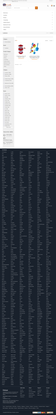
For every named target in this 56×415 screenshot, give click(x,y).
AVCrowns (48, 165)
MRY (47, 291)
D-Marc (47, 195)
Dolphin (47, 204)
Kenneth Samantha (5, 264)
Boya (29, 177)
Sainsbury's (39, 328)
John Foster (48, 256)
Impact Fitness (31, 249)
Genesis (21, 227)
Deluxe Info (31, 396)
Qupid (47, 316)
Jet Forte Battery (14, 256)
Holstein (30, 242)
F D (2, 217)
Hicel (12, 241)
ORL (2, 303)
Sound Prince (13, 345)
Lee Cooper (48, 269)
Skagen (38, 338)
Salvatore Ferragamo (15, 330)
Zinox (38, 382)
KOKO (47, 266)
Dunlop (3, 207)
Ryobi (12, 328)
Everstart (39, 215)
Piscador (12, 309)
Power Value (39, 311)
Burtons (12, 180)
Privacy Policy (31, 393)
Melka (47, 284)
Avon (21, 167)
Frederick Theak (49, 220)
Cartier (38, 183)
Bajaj (29, 167)
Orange (47, 301)
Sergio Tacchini (22, 335)
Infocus (30, 251)
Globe (3, 231)
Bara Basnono (13, 168)
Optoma (30, 301)
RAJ (20, 318)
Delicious (12, 200)
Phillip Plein (30, 308)
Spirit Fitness (31, 345)
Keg (2, 262)
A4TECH (21, 152)
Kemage (21, 262)
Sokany (21, 341)
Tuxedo (3, 365)
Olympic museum (5, 301)
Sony (29, 343)
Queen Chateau (31, 316)
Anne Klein (13, 160)
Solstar (12, 343)
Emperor (12, 212)
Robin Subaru (13, 323)
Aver (3, 167)
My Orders (14, 406)
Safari (21, 328)
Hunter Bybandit (14, 247)
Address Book (48, 393)
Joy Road (21, 257)
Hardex (12, 237)
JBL (46, 254)
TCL (38, 354)
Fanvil (21, 217)
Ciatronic (30, 187)
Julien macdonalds (32, 257)
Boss (20, 177)
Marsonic (21, 281)
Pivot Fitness (22, 309)
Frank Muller (39, 220)
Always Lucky (4, 157)
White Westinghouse (6, 377)
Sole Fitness (31, 341)
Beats (38, 168)
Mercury (3, 286)
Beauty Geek (48, 168)
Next (11, 296)
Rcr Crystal (39, 318)
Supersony (30, 350)
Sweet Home (4, 351)
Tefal (38, 356)
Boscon (3, 177)
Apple (12, 162)
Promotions (36, 406)
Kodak (38, 266)
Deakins (30, 199)
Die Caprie (48, 202)
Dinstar (12, 204)
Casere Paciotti (4, 185)
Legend (12, 271)
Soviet (21, 345)
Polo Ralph (4, 311)
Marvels (30, 281)
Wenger (3, 376)
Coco (29, 190)
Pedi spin (30, 306)
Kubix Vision (22, 267)
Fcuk (3, 219)
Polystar (12, 311)
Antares (30, 160)
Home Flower (48, 242)
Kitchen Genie (48, 264)
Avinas (12, 167)
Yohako (30, 381)
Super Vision (13, 350)
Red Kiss (30, 320)
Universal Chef (48, 365)
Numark (3, 299)
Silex (38, 336)
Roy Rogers (22, 326)
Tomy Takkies (4, 361)
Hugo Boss (4, 247)
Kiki (29, 264)
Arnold (12, 163)
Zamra (47, 381)
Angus (38, 158)
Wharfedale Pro (40, 376)
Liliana (3, 274)
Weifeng (38, 374)
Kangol (47, 259)
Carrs (29, 183)
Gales (47, 224)
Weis (47, 374)
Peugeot (3, 308)
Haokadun (30, 236)
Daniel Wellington (5, 199)
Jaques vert (31, 254)
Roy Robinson (13, 326)
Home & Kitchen (6, 27)
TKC (29, 359)
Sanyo (3, 331)
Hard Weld (4, 237)
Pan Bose (12, 304)
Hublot (47, 246)
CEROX (38, 185)
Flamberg (48, 219)
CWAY (47, 194)
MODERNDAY (4, 289)
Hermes (21, 239)
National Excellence (40, 293)
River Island (4, 323)
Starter (12, 346)
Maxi (38, 283)
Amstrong (48, 157)
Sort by (46, 40)
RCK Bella (30, 318)
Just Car (47, 257)
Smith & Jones (48, 340)
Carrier (21, 183)
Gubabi (47, 232)
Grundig (38, 232)
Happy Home (39, 236)
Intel (47, 251)
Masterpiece (4, 283)
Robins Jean (22, 323)
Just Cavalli (4, 259)
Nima (3, 298)
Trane (21, 364)
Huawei (38, 246)
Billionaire (39, 172)
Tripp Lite (39, 364)
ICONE (38, 247)
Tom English (39, 359)
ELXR (29, 210)
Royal (30, 326)
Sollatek (3, 343)
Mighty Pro (22, 288)
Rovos (47, 325)
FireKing (30, 219)
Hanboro (3, 236)
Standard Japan (5, 346)
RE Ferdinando (49, 318)
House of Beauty (5, 246)
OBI (38, 299)
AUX (38, 165)
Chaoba (47, 185)
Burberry (3, 180)
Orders (47, 391)
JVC (20, 259)
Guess (12, 234)
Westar (12, 376)
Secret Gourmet (13, 333)
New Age (39, 294)
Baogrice (3, 168)
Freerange (4, 222)
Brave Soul (4, 178)
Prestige (12, 313)
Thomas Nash (13, 358)
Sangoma (39, 330)
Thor (20, 358)
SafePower (31, 328)
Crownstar (30, 194)
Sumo (47, 346)
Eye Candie (48, 215)
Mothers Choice (5, 291)
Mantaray (48, 279)
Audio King (13, 165)
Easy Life (30, 207)
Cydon (12, 195)
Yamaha (3, 381)
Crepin (3, 194)
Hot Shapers (39, 244)
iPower (12, 252)
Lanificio (21, 269)
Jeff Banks (4, 256)
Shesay (21, 336)
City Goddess (22, 189)
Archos (21, 162)
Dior (20, 204)
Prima (30, 313)
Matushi (30, 283)
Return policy (22, 395)
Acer (3, 153)
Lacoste (38, 267)
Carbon (38, 182)
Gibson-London (13, 229)
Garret (21, 225)
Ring (29, 321)
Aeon (29, 153)
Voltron (30, 372)
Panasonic (21, 304)
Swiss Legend (13, 351)
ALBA (12, 155)
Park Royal (30, 304)
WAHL (3, 374)
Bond (38, 175)
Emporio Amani (22, 212)
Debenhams (39, 199)
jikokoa (30, 256)
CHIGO (12, 187)
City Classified (13, 189)
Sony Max (39, 343)
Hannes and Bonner (23, 236)
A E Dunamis (4, 152)
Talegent (47, 351)
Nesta (30, 294)
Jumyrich (38, 257)
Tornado (30, 361)
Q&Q (12, 316)
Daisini (30, 197)
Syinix (30, 351)
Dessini (21, 202)
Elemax (30, 209)
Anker (3, 160)
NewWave (4, 296)
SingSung (30, 338)
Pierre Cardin (48, 308)
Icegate (30, 247)
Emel (47, 210)
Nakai (21, 293)
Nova (29, 298)
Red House (22, 320)
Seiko (29, 333)
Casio (12, 185)
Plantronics (39, 309)
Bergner (12, 172)
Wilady (21, 377)
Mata (21, 283)
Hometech (13, 244)
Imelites (21, 249)
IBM (20, 247)
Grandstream (48, 231)
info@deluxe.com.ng (6, 398)
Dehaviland (48, 199)
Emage (38, 210)
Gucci (3, 234)
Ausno (21, 165)
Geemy (38, 225)
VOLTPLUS (22, 372)
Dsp (38, 205)
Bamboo (47, 167)
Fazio (47, 217)
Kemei (30, 262)
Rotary (38, 325)
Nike (38, 296)
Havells (38, 237)
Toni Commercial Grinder (14, 362)
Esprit (12, 214)
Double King (13, 205)
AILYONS (47, 153)
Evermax (30, 215)
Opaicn (21, 301)
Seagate (3, 333)
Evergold (3, 215)
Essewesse (22, 214)
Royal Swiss (48, 326)
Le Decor (39, 269)
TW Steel (12, 365)
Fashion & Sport (6, 22)
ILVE (2, 249)
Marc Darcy (4, 281)
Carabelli (30, 182)
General (3, 227)
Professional (48, 313)
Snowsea (3, 341)
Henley (12, 239)
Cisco (38, 187)
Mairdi (12, 279)
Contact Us (22, 396)
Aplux (3, 162)
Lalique (3, 269)
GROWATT (30, 232)
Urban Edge (22, 367)
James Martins (13, 254)
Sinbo (21, 338)
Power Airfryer (22, 311)
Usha (38, 367)
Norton (21, 298)
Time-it (3, 359)
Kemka (38, 262)
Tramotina (13, 364)
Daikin (21, 197)
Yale (47, 379)
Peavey (21, 306)
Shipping (23, 406)
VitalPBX (3, 372)
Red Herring (13, 320)
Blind (38, 173)
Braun (47, 177)
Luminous (48, 276)
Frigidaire (48, 222)
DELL (29, 200)
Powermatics (48, 311)
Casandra (48, 183)
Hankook (12, 236)
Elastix (38, 207)
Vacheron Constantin (50, 367)
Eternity (30, 214)
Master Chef (48, 281)
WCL (21, 374)
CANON (12, 182)
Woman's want (49, 377)
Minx (29, 288)
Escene (3, 214)
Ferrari (21, 219)
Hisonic (3, 242)
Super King (39, 348)
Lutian (3, 278)
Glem (38, 229)
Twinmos (21, 365)
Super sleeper (4, 350)
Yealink (12, 381)
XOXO (12, 379)
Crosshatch (22, 194)
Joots (3, 257)
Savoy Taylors (22, 331)
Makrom (30, 279)
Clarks (30, 189)
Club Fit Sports (22, 190)
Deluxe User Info (32, 395)
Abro (47, 152)
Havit (47, 237)
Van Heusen (22, 369)
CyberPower (4, 195)
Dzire (21, 207)
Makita (21, 279)
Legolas (21, 271)
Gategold (30, 225)
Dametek (48, 197)
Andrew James (31, 158)
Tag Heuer (39, 351)
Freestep (21, 222)
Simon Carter (4, 338)
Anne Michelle (22, 160)
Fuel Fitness (13, 224)
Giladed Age (22, 229)
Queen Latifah (39, 316)
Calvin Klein (4, 182)
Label (29, 267)
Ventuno (47, 369)
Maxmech (48, 283)
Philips (21, 308)
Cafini (30, 180)
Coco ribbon (39, 190)
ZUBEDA (21, 384)
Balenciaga (39, 167)
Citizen (3, 189)
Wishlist (47, 396)
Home (47, 32)
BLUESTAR (22, 175)
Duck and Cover (49, 205)
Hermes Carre (31, 239)
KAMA (38, 259)
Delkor (21, 200)
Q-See (3, 316)
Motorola (21, 291)
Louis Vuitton (22, 276)
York (38, 381)
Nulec (38, 298)
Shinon (30, 336)
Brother (21, 178)
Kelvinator (12, 262)
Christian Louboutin (23, 187)
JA (37, 252)
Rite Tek (47, 321)
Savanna (12, 331)
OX (20, 303)
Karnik (12, 261)
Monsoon (21, 289)
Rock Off (38, 323)
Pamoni (3, 304)
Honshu (30, 244)
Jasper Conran (40, 254)
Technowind (13, 356)
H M (20, 234)
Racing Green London (6, 318)
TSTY (47, 364)
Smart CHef (31, 340)
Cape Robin (22, 182)
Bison (12, 173)
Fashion (38, 217)
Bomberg (30, 175)
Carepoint (48, 182)
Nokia (12, 298)
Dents (12, 202)
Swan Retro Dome (49, 350)
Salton (3, 330)
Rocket (47, 323)
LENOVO (38, 271)
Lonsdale (48, 274)
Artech (21, 163)
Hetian (47, 239)
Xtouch (38, 379)
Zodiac (3, 384)
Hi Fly (3, 241)
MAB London (31, 278)
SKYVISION (4, 340)
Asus (29, 163)
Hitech (12, 242)
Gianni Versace (4, 229)
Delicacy (3, 200)
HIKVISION (30, 241)
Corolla (21, 192)
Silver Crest (48, 336)
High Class (22, 241)
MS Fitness (4, 293)
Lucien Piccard (39, 276)
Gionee (30, 229)
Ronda (21, 325)
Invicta (3, 252)
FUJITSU (21, 224)
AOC (38, 160)
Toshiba (38, 361)
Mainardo (48, 278)
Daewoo (3, 197)
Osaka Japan (13, 303)
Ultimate (38, 365)
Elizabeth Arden (5, 210)
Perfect (38, 306)
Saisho (47, 328)
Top (20, 361)
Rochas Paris (31, 323)
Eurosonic (48, 214)
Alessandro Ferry (23, 155)
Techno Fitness (49, 354)
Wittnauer (30, 377)
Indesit (47, 249)
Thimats (3, 358)
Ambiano (30, 157)
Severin (38, 335)
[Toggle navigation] (54, 6)
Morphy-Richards (40, 289)
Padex (38, 303)
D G (29, 195)
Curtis (38, 194)
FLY (11, 220)
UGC (29, 365)
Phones (4, 17)
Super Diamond (22, 348)
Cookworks (13, 192)
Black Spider (22, 173)
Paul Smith (4, 306)
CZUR (21, 195)
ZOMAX (12, 384)
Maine (3, 279)
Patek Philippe (48, 304)
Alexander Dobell (32, 155)
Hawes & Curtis (5, 239)
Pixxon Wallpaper (32, 309)
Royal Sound (39, 326)
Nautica (3, 294)
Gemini (47, 225)
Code (47, 190)
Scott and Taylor (49, 331)
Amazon (21, 157)
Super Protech (48, 348)
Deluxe (47, 200)
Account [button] (50, 0)
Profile (47, 390)
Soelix (12, 341)
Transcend (30, 364)
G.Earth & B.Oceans (40, 224)
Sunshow (3, 348)
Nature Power (48, 293)
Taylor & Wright (31, 354)
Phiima (12, 308)
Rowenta (3, 326)
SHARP (3, 336)
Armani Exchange (49, 162)
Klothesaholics (31, 266)
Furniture (5, 15)
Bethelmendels (31, 172)
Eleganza (21, 209)
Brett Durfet (13, 178)
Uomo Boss (13, 367)
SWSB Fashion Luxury (22, 352)
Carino (3, 183)
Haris (21, 237)
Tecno (21, 356)
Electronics (5, 12)
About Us (30, 390)
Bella (29, 170)
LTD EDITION (31, 276)
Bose (12, 177)
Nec (20, 294)
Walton (12, 374)
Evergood (12, 215)
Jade (3, 254)
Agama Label (39, 153)
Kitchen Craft (39, 264)
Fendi (12, 219)
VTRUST (47, 372)
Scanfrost (30, 331)
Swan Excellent (40, 350)
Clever (38, 189)
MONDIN (12, 289)
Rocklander (4, 325)
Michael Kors (39, 286)
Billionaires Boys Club (50, 172)
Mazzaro (21, 284)
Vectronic (30, 369)
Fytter (30, 224)
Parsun (38, 304)
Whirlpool (48, 376)
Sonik (21, 343)
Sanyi (47, 330)
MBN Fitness (31, 284)
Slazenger (21, 340)
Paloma (47, 303)
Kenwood (21, 264)
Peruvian (47, 306)
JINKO (38, 256)
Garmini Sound (13, 225)
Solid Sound (39, 341)
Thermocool (48, 356)
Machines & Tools (6, 24)
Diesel (3, 204)
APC (47, 160)
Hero (38, 239)
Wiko (12, 377)
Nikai (29, 296)
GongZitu (21, 231)
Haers (30, 234)
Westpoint (30, 376)
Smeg (38, 340)
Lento (47, 271)
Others (4, 29)
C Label (21, 180)
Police (47, 309)
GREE (21, 232)
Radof (12, 318)
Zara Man (21, 382)
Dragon (21, 205)
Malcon (38, 279)
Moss (47, 289)
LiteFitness (21, 274)
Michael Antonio (22, 286)
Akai (3, 155)
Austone (30, 165)
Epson (47, 212)
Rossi (29, 325)
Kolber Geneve (4, 267)
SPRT (38, 345)
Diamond (39, 202)
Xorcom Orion (4, 379)
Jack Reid (48, 252)
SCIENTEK (39, 331)
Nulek (47, 298)
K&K (29, 259)
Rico (20, 321)
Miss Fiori (39, 288)
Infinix (21, 251)
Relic (47, 320)
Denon (3, 202)
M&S (20, 278)
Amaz (12, 157)
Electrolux (3, 209)
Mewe (12, 286)
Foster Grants (31, 220)
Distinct (30, 204)
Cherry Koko (4, 187)
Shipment (22, 391)
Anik (47, 158)
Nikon (47, 296)
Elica (47, 209)
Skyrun (47, 338)
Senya (12, 335)
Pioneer (3, 309)
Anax (3, 158)
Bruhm (30, 178)
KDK (29, 261)
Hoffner (21, 242)
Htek (29, 246)
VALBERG (12, 369)
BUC (47, 178)
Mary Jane (39, 281)
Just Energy (13, 259)
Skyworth (12, 340)
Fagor (12, 217)
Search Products (9, 406)
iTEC (20, 252)
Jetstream (21, 256)
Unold (3, 367)
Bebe (3, 170)
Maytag (12, 284)
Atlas (47, 163)
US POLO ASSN (31, 367)
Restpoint (3, 321)
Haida (38, 234)
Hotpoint (47, 244)
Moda (47, 288)
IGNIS (47, 247)
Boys (38, 177)
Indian (3, 251)
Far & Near (30, 217)
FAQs (21, 393)
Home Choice (39, 242)
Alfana (38, 155)
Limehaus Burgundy (14, 274)
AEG (20, 153)
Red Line (38, 320)
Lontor (3, 276)
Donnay (3, 205)
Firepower (39, 219)
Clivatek (3, 190)
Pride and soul (22, 313)
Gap (3, 225)
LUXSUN (12, 278)
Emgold (3, 212)
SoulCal (3, 345)
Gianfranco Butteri (49, 227)
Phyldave (39, 308)
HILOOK (38, 241)
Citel (47, 187)
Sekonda (39, 333)
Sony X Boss (48, 343)
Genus (38, 227)
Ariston (30, 162)
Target (21, 354)
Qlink (20, 316)
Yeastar (21, 381)
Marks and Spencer (14, 281)
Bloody (47, 173)
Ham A (47, 234)
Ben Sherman (48, 170)
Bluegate (3, 175)
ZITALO (47, 382)
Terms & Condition (32, 391)
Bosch (47, 175)
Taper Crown (13, 354)
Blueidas (12, 175)
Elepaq (38, 209)
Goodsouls (30, 231)
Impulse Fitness (40, 249)
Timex (12, 359)
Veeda (38, 369)
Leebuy (3, 271)
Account (21, 390)
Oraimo (38, 301)
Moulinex (30, 291)
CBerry (21, 185)
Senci (47, 333)
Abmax (38, 152)
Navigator (12, 294)
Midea (12, 288)
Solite (47, 341)
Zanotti (12, 382)
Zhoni (30, 382)
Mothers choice (13, 291)
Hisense (47, 241)
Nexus (21, 296)
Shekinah (12, 336)
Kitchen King (4, 266)
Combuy (3, 192)
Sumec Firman (40, 346)
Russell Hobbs (4, 328)
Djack (38, 204)
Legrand (30, 271)
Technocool (4, 356)
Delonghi (39, 200)
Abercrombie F (31, 152)
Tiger (38, 358)
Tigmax (47, 358)
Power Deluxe (31, 311)
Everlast (21, 215)
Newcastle (48, 294)
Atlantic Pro (39, 163)
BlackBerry (30, 173)
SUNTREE (12, 348)
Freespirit (12, 222)
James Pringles (22, 254)
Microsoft (3, 288)
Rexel (12, 321)
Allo (47, 155)
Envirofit (38, 212)
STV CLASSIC (31, 346)
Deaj (20, 199)
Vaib (3, 369)
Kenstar (12, 264)
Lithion (30, 274)
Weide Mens (31, 374)
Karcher (3, 261)
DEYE (29, 202)
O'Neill (30, 299)
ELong (21, 210)
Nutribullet (12, 299)
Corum (30, 192)
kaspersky (21, 261)
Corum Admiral (40, 192)
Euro (38, 214)
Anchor (12, 158)
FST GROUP (4, 224)
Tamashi (3, 354)
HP (11, 246)
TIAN (29, 358)
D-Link (38, 195)
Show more (8, 127)
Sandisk (30, 330)
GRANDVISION (4, 232)
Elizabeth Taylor (14, 210)
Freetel (30, 222)
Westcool (21, 376)
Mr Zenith (39, 291)
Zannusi (3, 382)
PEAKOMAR (13, 306)
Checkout (19, 406)
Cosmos (47, 192)
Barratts (21, 168)
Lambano (12, 269)
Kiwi (20, 266)
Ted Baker (30, 356)
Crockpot (12, 194)
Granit (12, 232)
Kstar (12, 267)
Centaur (30, 185)
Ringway (38, 321)
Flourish (3, 220)
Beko (21, 170)
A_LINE (12, 152)
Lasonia (30, 269)
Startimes (21, 346)
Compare (48, 395)
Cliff (47, 189)
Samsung (21, 330)
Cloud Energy (13, 190)
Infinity (12, 251)
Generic (12, 227)
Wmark (38, 377)
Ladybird (47, 267)
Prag (3, 313)
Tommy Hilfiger (49, 359)
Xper (20, 379)
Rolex (12, 325)
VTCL (38, 372)
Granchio (39, 231)
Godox (12, 231)
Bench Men (4, 172)
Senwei (3, 335)
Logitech (38, 274)
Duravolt (12, 207)
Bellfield (38, 170)
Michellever (48, 286)
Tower (3, 364)
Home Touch (4, 244)
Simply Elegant (13, 338)
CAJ (38, 180)
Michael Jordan (31, 286)
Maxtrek (3, 284)
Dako (38, 197)
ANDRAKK (21, 158)
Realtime (3, 320)
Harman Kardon (31, 237)
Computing (5, 20)
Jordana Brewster (14, 257)
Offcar (47, 299)
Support (47, 406)
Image (12, 249)
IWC (29, 252)
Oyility (30, 303)
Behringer (12, 170)
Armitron (3, 163)
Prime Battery (39, 313)
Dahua (12, 197)
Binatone (3, 173)
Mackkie (38, 278)
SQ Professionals (49, 345)
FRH (38, 222)
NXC (20, 299)
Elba (47, 207)
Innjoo (38, 251)
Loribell (12, 276)
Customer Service (42, 406)
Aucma (3, 165)
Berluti (21, 172)
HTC (20, 246)
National (30, 293)
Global (47, 229)
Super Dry (30, 348)
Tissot (21, 359)
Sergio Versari (31, 335)
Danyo (12, 199)
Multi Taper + (13, 293)
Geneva (30, 227)
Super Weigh (22, 350)
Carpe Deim (13, 183)
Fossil (21, 220)
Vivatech (12, 372)
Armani (38, 162)
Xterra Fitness (31, 379)
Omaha (12, 301)
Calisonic (47, 180)
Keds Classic (48, 261)
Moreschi (30, 289)
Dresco (30, 205)
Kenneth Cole (48, 262)
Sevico (47, 335)
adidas (12, 153)
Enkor (30, 212)
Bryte (38, 178)
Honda (21, 244)
